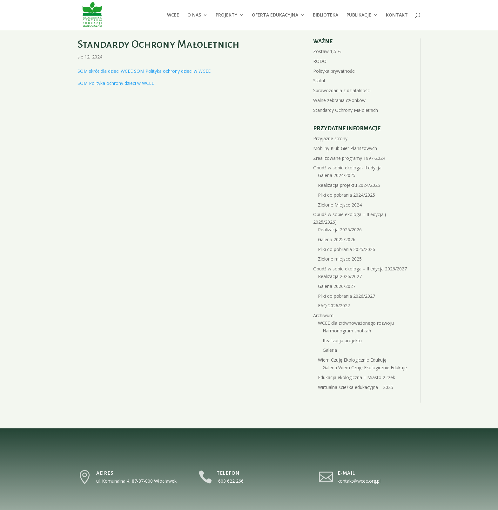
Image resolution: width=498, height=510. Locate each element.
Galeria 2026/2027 (336, 286)
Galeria (330, 350)
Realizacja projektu (342, 340)
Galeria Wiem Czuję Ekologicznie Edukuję (365, 367)
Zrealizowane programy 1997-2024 (349, 158)
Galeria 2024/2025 (336, 175)
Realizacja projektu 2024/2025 (349, 185)
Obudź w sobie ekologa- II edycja (347, 168)
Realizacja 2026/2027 (340, 276)
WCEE (173, 15)
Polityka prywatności (334, 71)
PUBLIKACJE (359, 15)
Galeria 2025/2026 (336, 239)
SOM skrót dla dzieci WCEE (105, 71)
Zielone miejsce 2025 (340, 259)
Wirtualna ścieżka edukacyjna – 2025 (355, 387)
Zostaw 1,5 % (327, 51)
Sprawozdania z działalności (342, 90)
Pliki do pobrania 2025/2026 (346, 249)
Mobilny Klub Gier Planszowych (345, 148)
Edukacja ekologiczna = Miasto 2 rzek (356, 377)
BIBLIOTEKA (325, 15)
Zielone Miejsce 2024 (340, 205)
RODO (319, 61)
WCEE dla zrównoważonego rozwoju (356, 323)
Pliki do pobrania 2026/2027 (346, 296)
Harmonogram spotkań (347, 331)
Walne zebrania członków (339, 100)
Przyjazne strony (330, 138)
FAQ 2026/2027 (334, 306)
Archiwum (323, 315)
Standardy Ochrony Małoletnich (345, 110)
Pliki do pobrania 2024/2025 (346, 195)
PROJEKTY (226, 15)
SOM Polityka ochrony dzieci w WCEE (172, 71)
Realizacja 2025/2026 (340, 230)
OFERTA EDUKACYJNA (275, 15)
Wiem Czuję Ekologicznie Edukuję (352, 360)
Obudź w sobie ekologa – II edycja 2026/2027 (360, 269)
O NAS (194, 15)
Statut (319, 81)
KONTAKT (397, 15)
